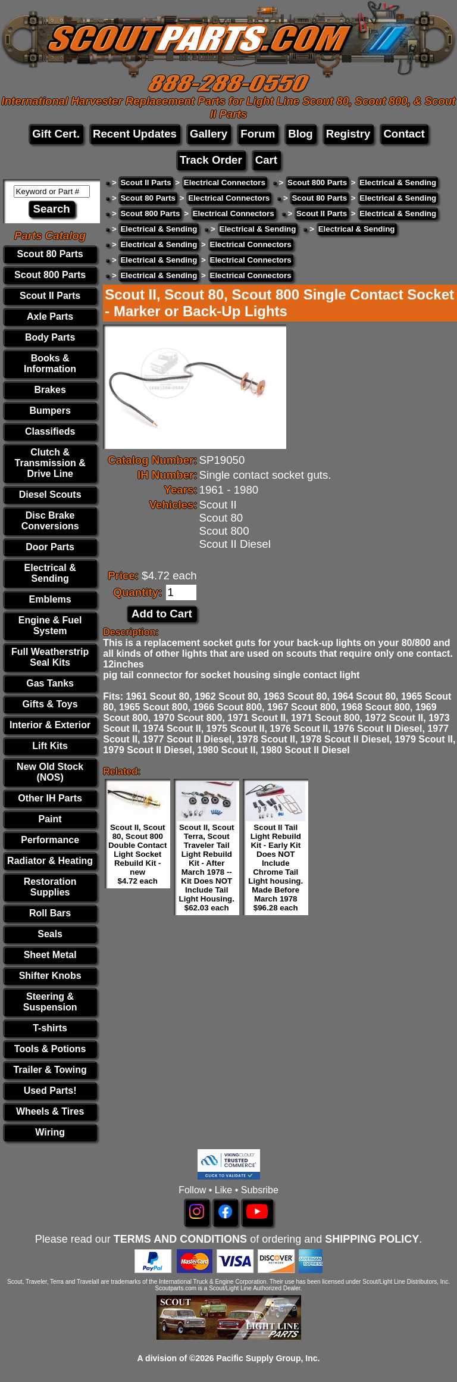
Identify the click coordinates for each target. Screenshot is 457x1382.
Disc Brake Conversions (50, 520)
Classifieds (50, 431)
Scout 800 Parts (50, 275)
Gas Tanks (50, 683)
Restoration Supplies (50, 886)
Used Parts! (50, 1090)
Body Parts (50, 337)
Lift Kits (50, 746)
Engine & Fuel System (50, 625)
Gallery (208, 133)
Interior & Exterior (50, 725)
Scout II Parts (50, 296)
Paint (50, 819)
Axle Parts (50, 316)
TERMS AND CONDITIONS (180, 1239)
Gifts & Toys (50, 704)
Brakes (49, 390)
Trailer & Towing (49, 1070)
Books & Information (50, 363)
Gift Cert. (56, 133)
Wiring (50, 1132)
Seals (49, 934)
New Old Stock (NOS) (50, 772)
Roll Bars (50, 913)
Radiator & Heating (50, 861)
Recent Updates (135, 133)
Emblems (50, 599)
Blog (300, 133)
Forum (257, 133)
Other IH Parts (50, 798)
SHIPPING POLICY (372, 1239)
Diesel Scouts (50, 494)
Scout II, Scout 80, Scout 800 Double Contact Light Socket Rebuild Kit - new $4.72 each (137, 854)
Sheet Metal (50, 955)
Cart (266, 160)
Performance (50, 840)
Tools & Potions (50, 1049)
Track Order (211, 160)
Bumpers (49, 410)
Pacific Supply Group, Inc (267, 1358)
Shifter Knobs (50, 976)
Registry (348, 133)
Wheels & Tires (50, 1111)
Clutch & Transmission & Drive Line (50, 463)
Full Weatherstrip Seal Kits (50, 657)
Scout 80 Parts (50, 254)
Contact (403, 133)
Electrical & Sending (50, 573)
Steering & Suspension (50, 1001)
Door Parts (50, 547)
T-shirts (50, 1028)
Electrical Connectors (224, 182)
